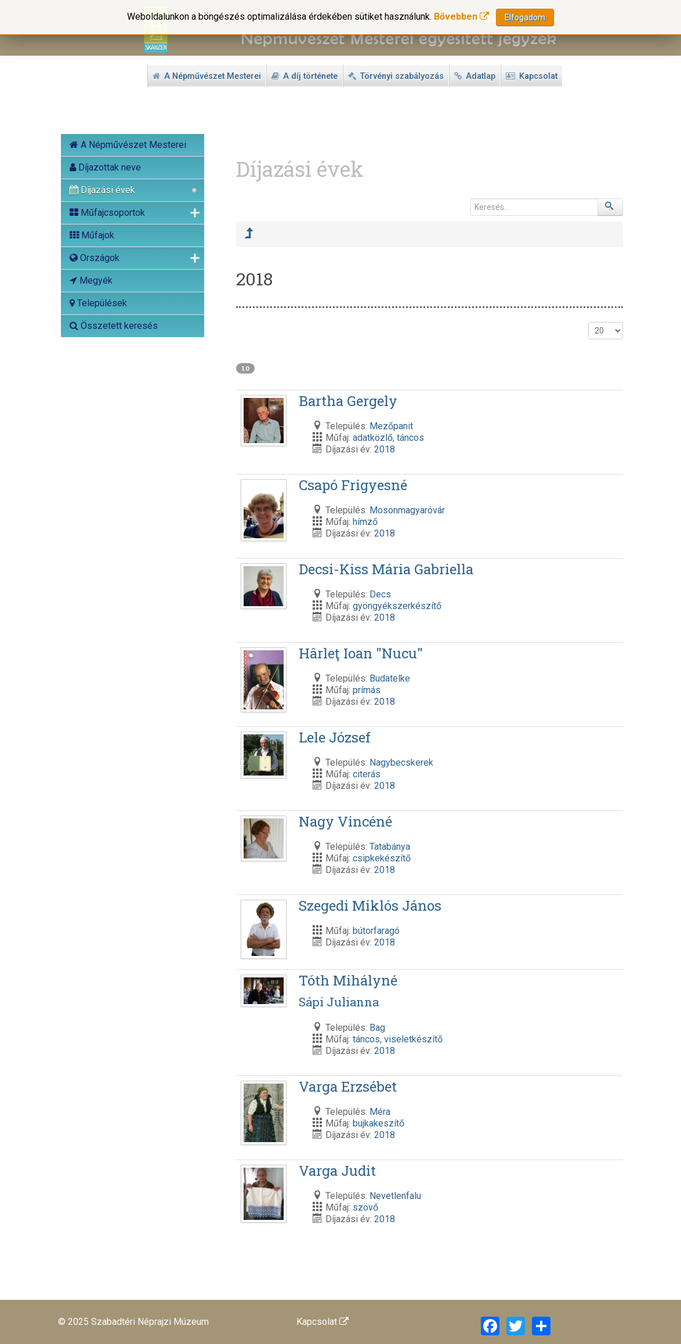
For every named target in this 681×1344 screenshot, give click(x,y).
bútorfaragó (376, 930)
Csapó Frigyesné (353, 485)
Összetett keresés (114, 325)
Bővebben (461, 16)
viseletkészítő (413, 1039)
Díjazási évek (102, 189)
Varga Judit (337, 1170)
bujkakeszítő (378, 1123)
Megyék (91, 280)
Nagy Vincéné (345, 821)
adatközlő (373, 437)
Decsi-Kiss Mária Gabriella (386, 569)
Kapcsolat (322, 1321)
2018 (384, 449)
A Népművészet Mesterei (128, 144)
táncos (410, 437)
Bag (377, 1027)
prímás (367, 689)
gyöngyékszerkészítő (397, 605)
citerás (367, 774)
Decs (380, 594)
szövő (365, 1207)
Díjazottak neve (105, 167)
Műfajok (92, 235)
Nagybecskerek (401, 762)
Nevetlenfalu (395, 1195)
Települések (98, 303)
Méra (380, 1111)
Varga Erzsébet (348, 1086)
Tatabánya (390, 846)
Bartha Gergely (348, 401)
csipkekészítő (382, 858)
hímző (365, 521)
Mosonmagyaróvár (407, 510)
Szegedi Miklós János (370, 905)
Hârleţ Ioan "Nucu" (361, 653)
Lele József (335, 737)
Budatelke (390, 678)
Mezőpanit (391, 426)
